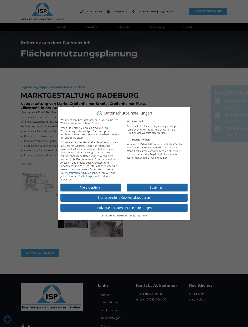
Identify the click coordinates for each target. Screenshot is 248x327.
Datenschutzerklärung (73, 172)
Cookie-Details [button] (107, 216)
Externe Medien (139, 139)
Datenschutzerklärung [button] (125, 216)
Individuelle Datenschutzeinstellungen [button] (124, 208)
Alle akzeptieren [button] (91, 187)
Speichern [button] (157, 187)
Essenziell (136, 121)
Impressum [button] (142, 216)
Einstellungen (86, 176)
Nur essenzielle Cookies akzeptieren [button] (124, 197)
